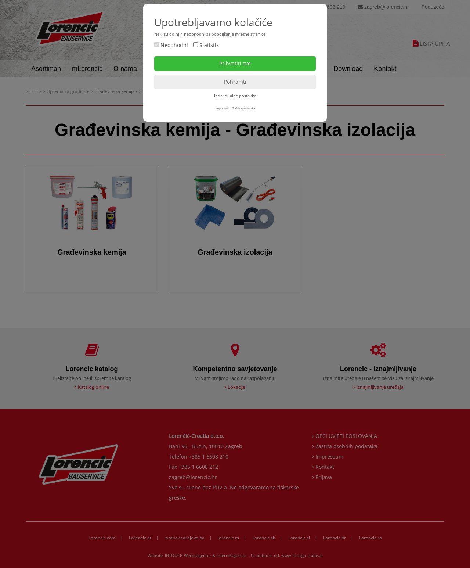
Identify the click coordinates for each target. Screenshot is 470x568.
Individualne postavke (235, 95)
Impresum (222, 108)
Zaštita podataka (243, 108)
